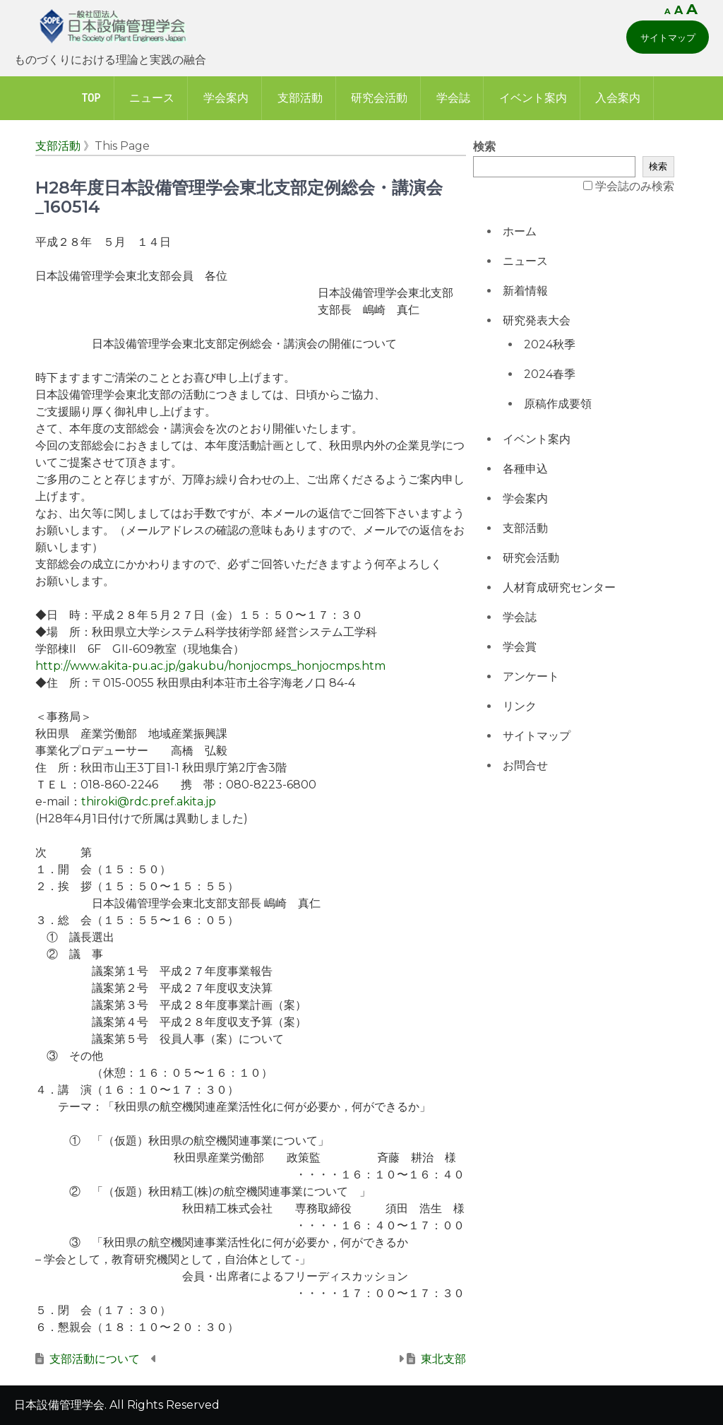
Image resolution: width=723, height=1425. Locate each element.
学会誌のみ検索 (634, 186)
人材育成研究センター (559, 587)
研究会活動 (379, 98)
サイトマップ (667, 37)
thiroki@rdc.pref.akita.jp (148, 801)
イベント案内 (533, 98)
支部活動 (300, 98)
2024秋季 (549, 344)
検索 (484, 146)
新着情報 (525, 290)
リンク (520, 706)
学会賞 (520, 647)
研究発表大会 (536, 320)
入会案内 (617, 98)
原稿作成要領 (558, 403)
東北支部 (443, 1359)
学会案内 (226, 98)
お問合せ (525, 765)
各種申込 (525, 468)
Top (91, 98)
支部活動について (94, 1359)
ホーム (520, 231)
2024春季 (549, 374)
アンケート (531, 676)
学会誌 (453, 98)
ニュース (151, 98)
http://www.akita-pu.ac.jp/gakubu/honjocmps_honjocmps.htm (210, 666)
